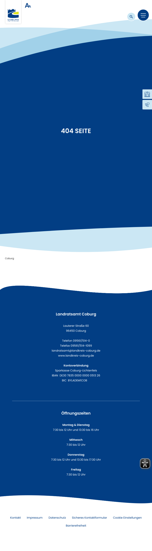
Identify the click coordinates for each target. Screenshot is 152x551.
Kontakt (15, 518)
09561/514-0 (81, 341)
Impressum (35, 518)
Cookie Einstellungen (127, 518)
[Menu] (143, 15)
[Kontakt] (147, 104)
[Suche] (131, 16)
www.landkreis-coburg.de (76, 356)
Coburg (9, 258)
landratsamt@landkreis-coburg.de (76, 351)
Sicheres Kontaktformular (89, 518)
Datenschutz (57, 518)
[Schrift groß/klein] (28, 5)
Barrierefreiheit (76, 526)
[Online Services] (147, 94)
